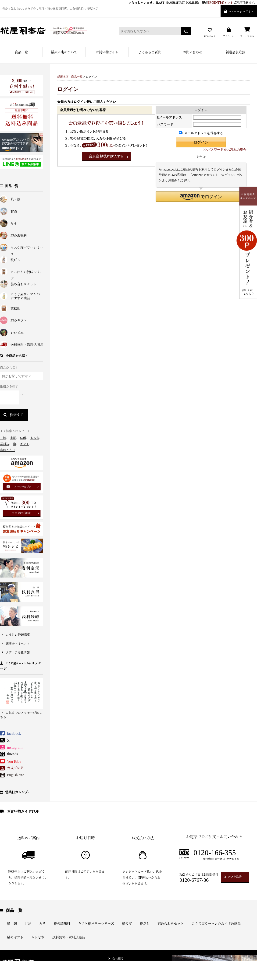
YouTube (14, 761)
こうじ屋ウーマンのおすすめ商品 (25, 296)
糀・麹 (15, 199)
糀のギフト (19, 320)
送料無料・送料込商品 (27, 344)
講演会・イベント (18, 643)
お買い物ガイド (107, 52)
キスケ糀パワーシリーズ (27, 248)
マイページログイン (240, 11)
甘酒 (14, 211)
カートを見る (247, 36)
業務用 (15, 308)
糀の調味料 (19, 235)
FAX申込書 (235, 876)
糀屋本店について (64, 52)
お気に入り (210, 36)
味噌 (23, 437)
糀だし (15, 259)
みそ (14, 223)
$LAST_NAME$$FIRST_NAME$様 (177, 2)
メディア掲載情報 (18, 652)
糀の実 (127, 923)
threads (12, 754)
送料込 (4, 444)
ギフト (24, 444)
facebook (14, 733)
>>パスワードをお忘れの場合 (224, 149)
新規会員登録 (235, 52)
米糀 (13, 437)
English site (15, 774)
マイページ (228, 36)
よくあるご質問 (149, 52)
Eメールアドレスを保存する (201, 133)
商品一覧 (21, 52)
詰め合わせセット (24, 284)
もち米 (34, 437)
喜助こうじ (7, 450)
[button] (201, 196)
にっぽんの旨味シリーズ (27, 272)
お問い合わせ (192, 52)
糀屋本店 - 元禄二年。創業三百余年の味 (52, 31)
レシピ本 (17, 332)
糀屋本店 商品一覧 (69, 76)
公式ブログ (15, 767)
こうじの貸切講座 (18, 634)
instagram (15, 747)
